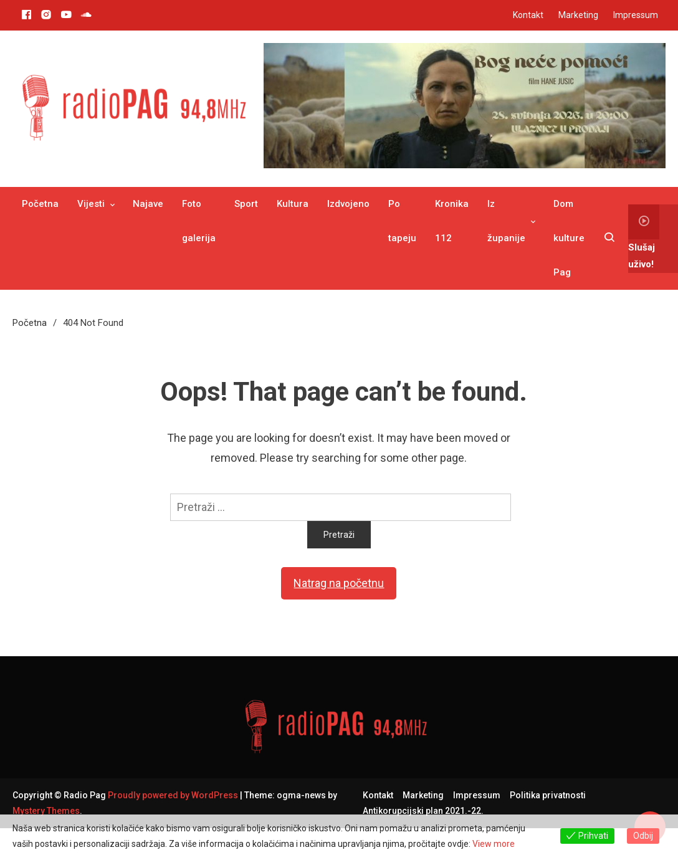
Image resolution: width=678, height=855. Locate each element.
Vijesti (91, 203)
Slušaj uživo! (643, 237)
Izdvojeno (348, 203)
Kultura (292, 203)
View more (493, 844)
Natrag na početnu (339, 583)
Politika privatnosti (548, 795)
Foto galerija (199, 221)
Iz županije (506, 221)
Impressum (635, 15)
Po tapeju (402, 221)
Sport (246, 203)
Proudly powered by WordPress (174, 795)
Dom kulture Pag (569, 238)
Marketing (578, 15)
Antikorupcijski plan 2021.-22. (423, 811)
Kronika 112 (452, 221)
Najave (148, 203)
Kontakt (528, 15)
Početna (40, 203)
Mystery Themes (46, 811)
